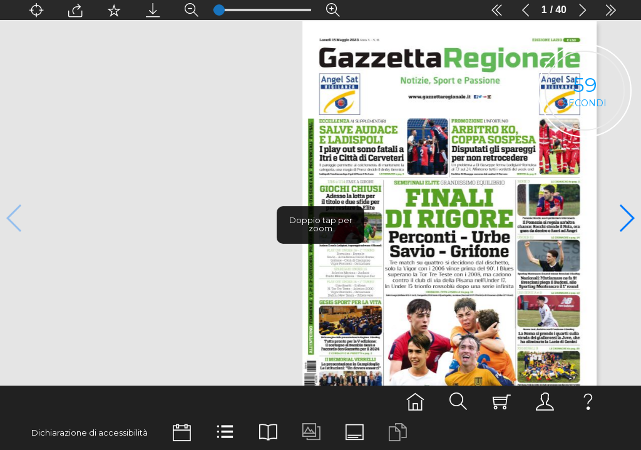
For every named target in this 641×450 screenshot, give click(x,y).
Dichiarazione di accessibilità (89, 433)
